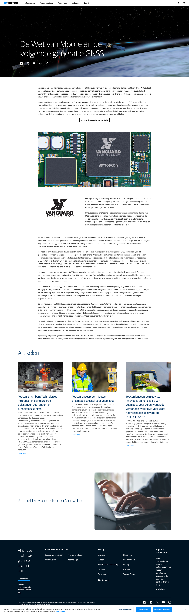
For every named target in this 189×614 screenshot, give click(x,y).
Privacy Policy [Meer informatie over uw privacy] (61, 611)
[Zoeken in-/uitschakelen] (178, 2)
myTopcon (75, 3)
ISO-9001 (83, 602)
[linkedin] (151, 602)
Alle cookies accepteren (162, 609)
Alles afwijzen (143, 609)
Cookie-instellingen (125, 609)
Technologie (62, 3)
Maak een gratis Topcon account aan (24, 589)
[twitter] (157, 602)
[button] (21, 63)
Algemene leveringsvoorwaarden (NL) (29, 602)
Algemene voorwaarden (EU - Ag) (69, 602)
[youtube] (163, 602)
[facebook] (144, 602)
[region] (94, 609)
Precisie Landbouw (46, 3)
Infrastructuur (30, 3)
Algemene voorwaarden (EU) (50, 602)
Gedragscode (91, 602)
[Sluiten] (185, 609)
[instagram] (169, 602)
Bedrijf (86, 3)
